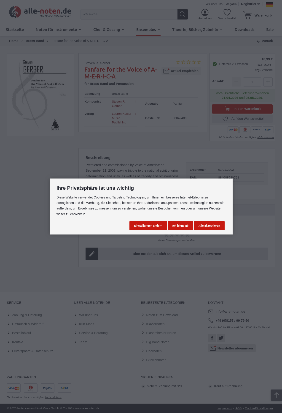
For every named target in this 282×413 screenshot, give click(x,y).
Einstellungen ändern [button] (148, 225)
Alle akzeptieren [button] (209, 225)
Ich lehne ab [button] (180, 225)
